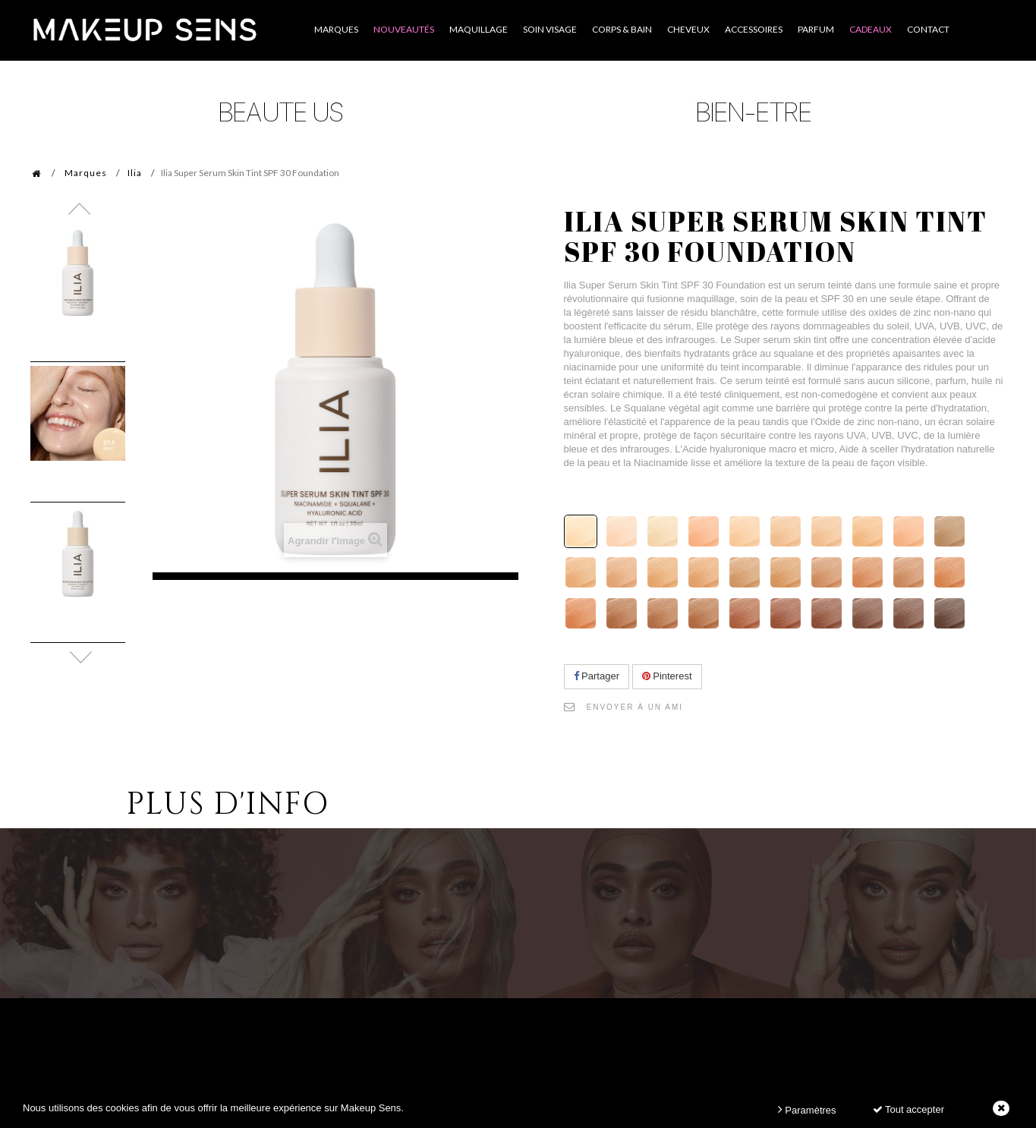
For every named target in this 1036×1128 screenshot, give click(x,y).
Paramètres (807, 1109)
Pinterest (667, 676)
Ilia (135, 172)
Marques (86, 172)
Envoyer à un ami (635, 707)
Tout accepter (908, 1109)
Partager (596, 676)
